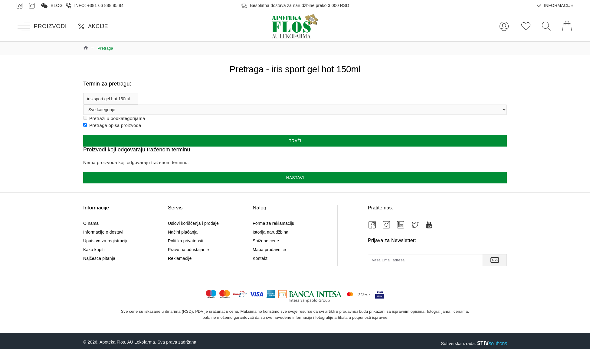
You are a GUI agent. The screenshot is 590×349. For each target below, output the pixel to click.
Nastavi (295, 177)
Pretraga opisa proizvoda (112, 125)
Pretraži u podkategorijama (114, 118)
